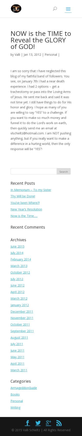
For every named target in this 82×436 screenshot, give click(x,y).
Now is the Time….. (24, 216)
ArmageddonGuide (23, 388)
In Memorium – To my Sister (30, 190)
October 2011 (20, 324)
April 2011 (17, 363)
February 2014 (20, 259)
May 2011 (17, 357)
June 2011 (17, 350)
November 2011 (21, 318)
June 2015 (17, 246)
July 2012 (16, 279)
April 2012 (17, 292)
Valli (17, 54)
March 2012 (18, 298)
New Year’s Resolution (26, 209)
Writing (15, 407)
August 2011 (19, 337)
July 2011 (16, 344)
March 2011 (18, 370)
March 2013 (18, 266)
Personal (51, 54)
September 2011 (22, 331)
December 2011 (21, 311)
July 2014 (16, 253)
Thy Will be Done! (22, 196)
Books (15, 394)
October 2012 (20, 272)
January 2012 (19, 305)
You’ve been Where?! (25, 203)
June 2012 (17, 285)
